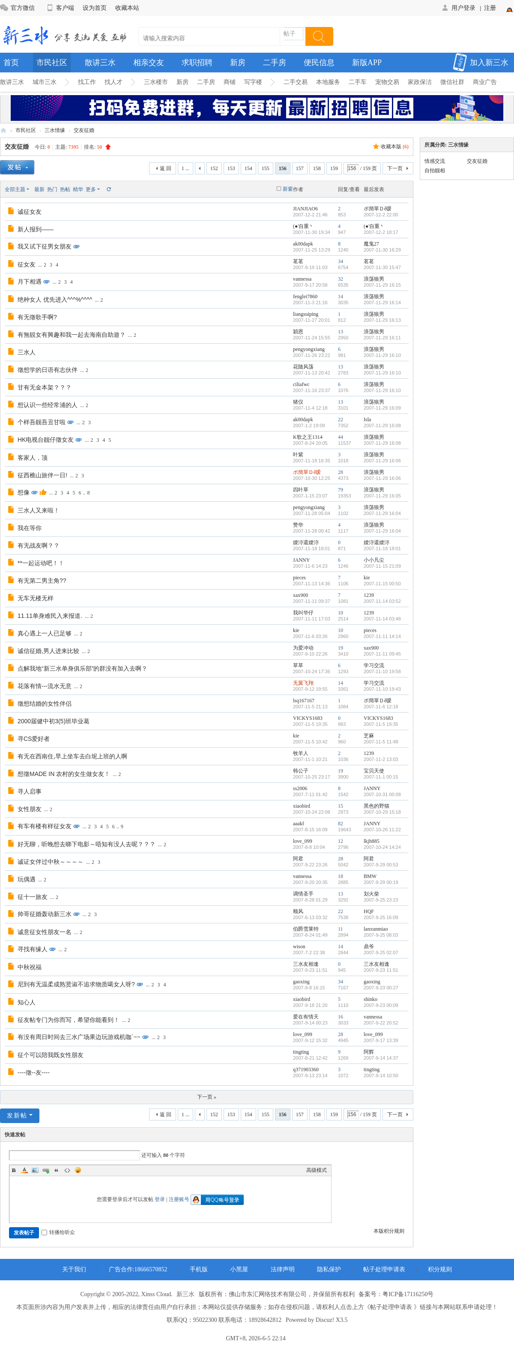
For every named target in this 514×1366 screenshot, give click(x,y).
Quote (56, 1170)
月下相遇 (30, 281)
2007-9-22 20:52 (381, 1022)
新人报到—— (36, 229)
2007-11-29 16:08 (382, 425)
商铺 (230, 82)
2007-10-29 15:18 (382, 812)
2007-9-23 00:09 (381, 1005)
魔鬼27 (371, 244)
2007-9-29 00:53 (381, 864)
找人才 (114, 82)
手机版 (199, 1269)
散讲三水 (100, 62)
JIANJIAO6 (305, 209)
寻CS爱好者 (34, 738)
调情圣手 (303, 894)
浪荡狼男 (374, 279)
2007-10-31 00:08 (382, 794)
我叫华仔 (303, 613)
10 (340, 613)
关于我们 (74, 1269)
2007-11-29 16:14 (382, 302)
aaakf (298, 824)
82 (340, 824)
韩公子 (300, 771)
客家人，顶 (33, 457)
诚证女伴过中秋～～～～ (51, 861)
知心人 (27, 1002)
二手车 (358, 82)
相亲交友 (148, 62)
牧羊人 (300, 753)
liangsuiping (305, 314)
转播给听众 (58, 1232)
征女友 (27, 264)
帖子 (290, 33)
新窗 (288, 189)
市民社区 (51, 62)
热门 (52, 189)
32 (340, 279)
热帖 (65, 189)
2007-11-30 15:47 (382, 267)
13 (340, 332)
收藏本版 (395, 147)
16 (340, 1017)
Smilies (78, 1170)
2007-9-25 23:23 (381, 899)
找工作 (87, 82)
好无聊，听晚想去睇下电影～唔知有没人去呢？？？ (86, 844)
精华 (78, 189)
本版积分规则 (389, 1231)
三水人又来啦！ (39, 510)
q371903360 (306, 1069)
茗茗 (298, 261)
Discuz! (325, 1320)
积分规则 (440, 1269)
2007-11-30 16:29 (382, 249)
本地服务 (328, 82)
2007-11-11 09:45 (382, 653)
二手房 (274, 62)
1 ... (185, 168)
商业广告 (485, 82)
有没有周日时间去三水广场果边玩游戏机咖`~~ (79, 1036)
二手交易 (296, 82)
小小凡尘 (374, 560)
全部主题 (15, 189)
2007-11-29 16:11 (382, 337)
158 (317, 168)
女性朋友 (30, 809)
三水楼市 (156, 82)
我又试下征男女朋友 (45, 246)
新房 (237, 62)
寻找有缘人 (33, 949)
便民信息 (319, 62)
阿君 (298, 859)
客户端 (59, 7)
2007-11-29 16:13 (382, 320)
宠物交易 (387, 82)
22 (340, 419)
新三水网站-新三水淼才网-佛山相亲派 (3, 130)
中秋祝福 (30, 967)
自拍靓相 (434, 171)
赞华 (298, 525)
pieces (299, 578)
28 (340, 472)
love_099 (302, 841)
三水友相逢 (306, 964)
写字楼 (253, 82)
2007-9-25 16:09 (381, 917)
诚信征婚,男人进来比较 (48, 650)
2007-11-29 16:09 (382, 407)
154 (248, 168)
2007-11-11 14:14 (382, 636)
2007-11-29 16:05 (382, 495)
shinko (370, 999)
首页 (11, 62)
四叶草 (300, 490)
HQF (369, 911)
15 (340, 806)
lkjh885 (372, 841)
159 (334, 168)
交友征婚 (84, 130)
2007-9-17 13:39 (381, 1040)
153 (231, 168)
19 (340, 648)
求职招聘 (197, 62)
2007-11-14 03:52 (382, 601)
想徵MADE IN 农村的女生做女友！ (64, 773)
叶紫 (298, 455)
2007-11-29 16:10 (382, 355)
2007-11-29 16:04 (382, 513)
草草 (298, 665)
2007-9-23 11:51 (381, 970)
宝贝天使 (374, 771)
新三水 (185, 1294)
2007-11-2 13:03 (381, 759)
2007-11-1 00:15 (381, 776)
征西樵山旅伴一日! (42, 475)
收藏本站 (127, 7)
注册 (490, 7)
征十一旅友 (33, 896)
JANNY (301, 560)
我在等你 (30, 527)
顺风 (298, 911)
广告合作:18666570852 (138, 1269)
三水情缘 (55, 130)
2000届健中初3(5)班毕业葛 (54, 721)
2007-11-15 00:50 (382, 583)
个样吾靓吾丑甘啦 (42, 422)
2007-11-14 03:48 (382, 618)
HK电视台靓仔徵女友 (46, 439)
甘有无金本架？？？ (45, 387)
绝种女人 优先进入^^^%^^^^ (55, 299)
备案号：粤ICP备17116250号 (396, 1294)
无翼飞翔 (303, 683)
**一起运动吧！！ (41, 563)
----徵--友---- (34, 1072)
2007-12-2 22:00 (381, 214)
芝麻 (369, 736)
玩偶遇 (27, 879)
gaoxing (301, 982)
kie (367, 578)
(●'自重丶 (303, 226)
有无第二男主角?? (42, 580)
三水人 (27, 352)
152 (214, 168)
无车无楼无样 (36, 598)
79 (340, 490)
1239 (369, 595)
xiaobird (301, 806)
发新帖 (17, 1115)
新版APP (367, 62)
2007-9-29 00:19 (381, 882)
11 (340, 929)
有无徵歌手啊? (37, 317)
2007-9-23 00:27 (381, 987)
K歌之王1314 (308, 437)
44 (340, 437)
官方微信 (17, 7)
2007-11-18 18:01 (382, 548)
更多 (91, 189)
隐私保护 (329, 1269)
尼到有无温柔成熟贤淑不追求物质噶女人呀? (76, 984)
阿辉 (369, 1052)
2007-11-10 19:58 (382, 671)
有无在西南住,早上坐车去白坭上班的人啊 (72, 756)
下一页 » (206, 1097)
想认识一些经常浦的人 (48, 404)
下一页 (395, 168)
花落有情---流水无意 (45, 686)
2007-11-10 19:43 (382, 689)
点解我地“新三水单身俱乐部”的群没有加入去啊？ (82, 668)
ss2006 (300, 788)
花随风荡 (303, 367)
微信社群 (452, 82)
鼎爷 (369, 947)
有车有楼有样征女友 (45, 826)
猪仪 (298, 402)
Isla (367, 419)
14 (340, 297)
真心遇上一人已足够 (45, 633)
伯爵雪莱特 (306, 929)
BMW (370, 876)
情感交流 (434, 161)
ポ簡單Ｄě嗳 (377, 209)
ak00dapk (303, 244)
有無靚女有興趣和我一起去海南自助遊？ (72, 334)
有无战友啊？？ (39, 545)
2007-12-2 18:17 (381, 232)
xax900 (300, 595)
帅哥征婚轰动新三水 (45, 914)
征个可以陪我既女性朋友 (51, 1054)
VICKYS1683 (308, 718)
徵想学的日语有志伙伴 (48, 369)
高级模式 (316, 1170)
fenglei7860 (305, 297)
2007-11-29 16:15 (382, 285)
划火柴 (371, 894)
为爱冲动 (303, 648)
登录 (160, 1199)
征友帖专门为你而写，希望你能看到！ (69, 1019)
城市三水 (45, 82)
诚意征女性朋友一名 (45, 932)
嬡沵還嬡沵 (306, 542)
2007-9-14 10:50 (381, 1075)
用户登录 (458, 7)
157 (300, 168)
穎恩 (298, 332)
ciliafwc (301, 384)
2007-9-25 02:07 (381, 952)
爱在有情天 (306, 1017)
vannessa (302, 279)
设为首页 (95, 7)
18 (340, 876)
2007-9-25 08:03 (381, 935)
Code (67, 1170)
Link (46, 1170)
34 (340, 261)
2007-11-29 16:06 (382, 460)
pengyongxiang (309, 349)
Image (35, 1170)
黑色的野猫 (376, 806)
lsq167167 (303, 701)
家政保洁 (420, 82)
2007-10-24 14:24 (382, 847)
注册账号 (179, 1199)
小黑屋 (239, 1269)
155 (265, 168)
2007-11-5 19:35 (381, 724)
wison (299, 947)
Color (24, 1170)
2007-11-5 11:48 (381, 741)
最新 (39, 189)
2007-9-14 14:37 (381, 1057)
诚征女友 (30, 211)
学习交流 (374, 665)
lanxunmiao (376, 929)
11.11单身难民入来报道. (50, 615)
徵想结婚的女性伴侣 (45, 703)
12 (340, 841)
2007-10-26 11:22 (382, 829)
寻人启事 (30, 791)
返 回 (165, 168)
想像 (24, 492)
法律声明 (283, 1269)
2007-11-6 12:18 (381, 706)
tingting (301, 1052)
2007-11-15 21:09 (382, 566)
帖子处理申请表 (384, 1269)
